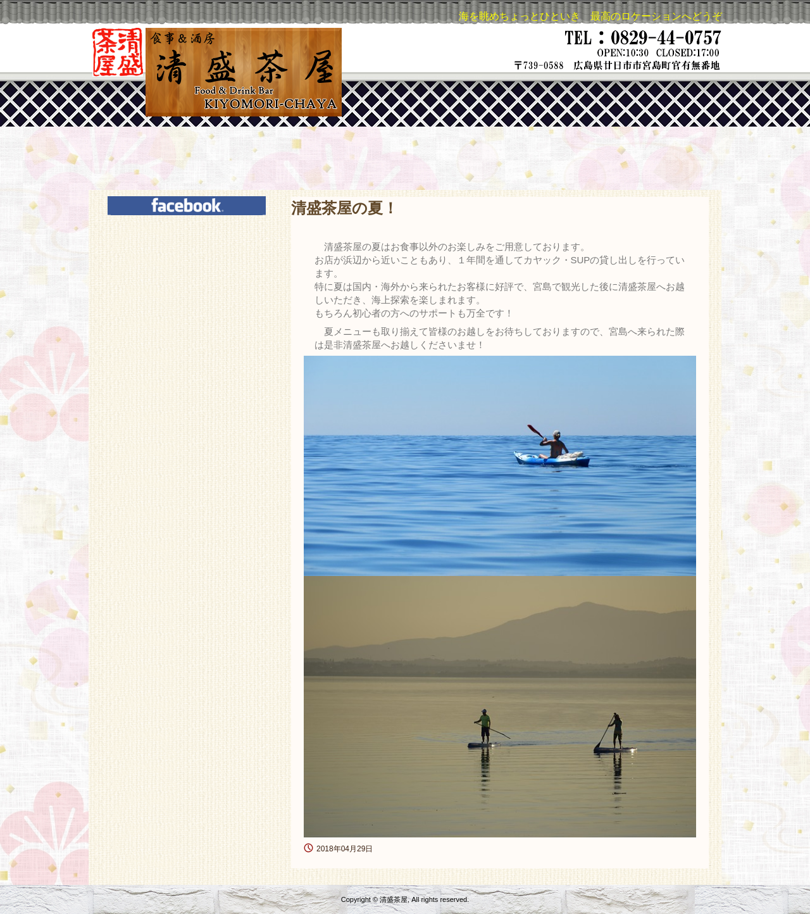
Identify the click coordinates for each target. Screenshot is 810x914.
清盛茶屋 (215, 72)
